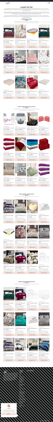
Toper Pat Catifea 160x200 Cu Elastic (22, 399)
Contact (4, 420)
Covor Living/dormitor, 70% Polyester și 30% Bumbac (22, 392)
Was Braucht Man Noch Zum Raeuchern (22, 402)
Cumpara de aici (9, 47)
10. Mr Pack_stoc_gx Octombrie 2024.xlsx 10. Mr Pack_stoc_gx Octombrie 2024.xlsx (22, 379)
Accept (9, 413)
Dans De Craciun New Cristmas (22, 397)
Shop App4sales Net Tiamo (22, 385)
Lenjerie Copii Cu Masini (22, 406)
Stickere (20, 387)
